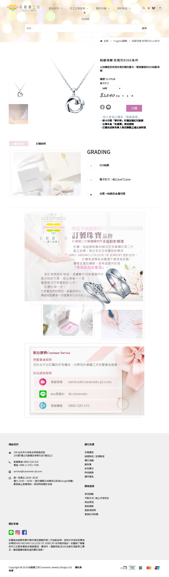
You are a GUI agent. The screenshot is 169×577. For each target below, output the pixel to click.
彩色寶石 (89, 468)
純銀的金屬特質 (116, 194)
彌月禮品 (89, 476)
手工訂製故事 (74, 8)
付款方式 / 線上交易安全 (97, 498)
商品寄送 (89, 502)
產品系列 (50, 8)
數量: (118, 96)
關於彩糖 (98, 8)
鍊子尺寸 (104, 83)
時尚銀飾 (89, 472)
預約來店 (119, 8)
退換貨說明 (90, 510)
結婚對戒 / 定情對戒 (94, 456)
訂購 (134, 108)
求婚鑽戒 (89, 452)
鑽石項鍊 (89, 460)
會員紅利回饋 (91, 514)
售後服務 (89, 506)
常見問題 (89, 494)
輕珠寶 (88, 464)
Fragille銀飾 (120, 40)
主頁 (106, 40)
